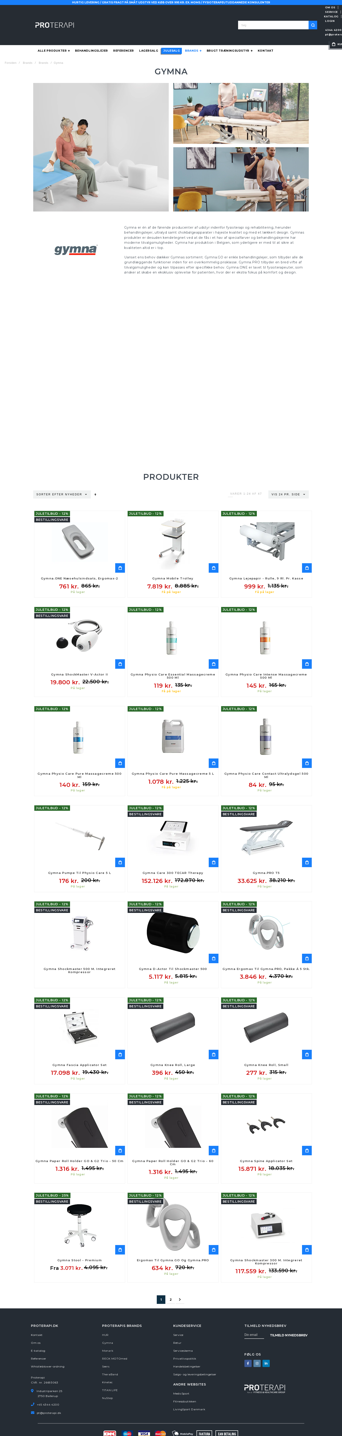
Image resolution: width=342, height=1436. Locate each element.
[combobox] (171, 16)
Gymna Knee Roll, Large (172, 1047)
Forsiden (10, 45)
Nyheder (74, 476)
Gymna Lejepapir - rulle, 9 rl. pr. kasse (266, 561)
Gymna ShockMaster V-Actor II (79, 657)
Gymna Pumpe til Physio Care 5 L (79, 855)
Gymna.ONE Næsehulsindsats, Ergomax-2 (79, 561)
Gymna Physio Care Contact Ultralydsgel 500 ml (266, 757)
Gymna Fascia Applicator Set (79, 1047)
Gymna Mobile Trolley (172, 561)
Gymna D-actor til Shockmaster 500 (173, 951)
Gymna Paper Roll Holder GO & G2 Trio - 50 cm (79, 1143)
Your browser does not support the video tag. (171, 357)
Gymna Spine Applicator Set (266, 1143)
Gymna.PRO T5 (266, 855)
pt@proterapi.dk (261, 16)
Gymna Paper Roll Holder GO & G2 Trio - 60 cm (172, 1145)
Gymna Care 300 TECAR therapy (173, 855)
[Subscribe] (288, 1317)
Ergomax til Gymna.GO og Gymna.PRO (173, 1242)
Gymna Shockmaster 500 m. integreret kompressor (80, 952)
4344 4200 (234, 16)
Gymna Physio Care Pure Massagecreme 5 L (173, 756)
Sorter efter (50, 476)
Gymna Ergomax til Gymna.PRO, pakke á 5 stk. (266, 951)
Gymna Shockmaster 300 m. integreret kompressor (266, 1244)
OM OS (231, 7)
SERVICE (248, 7)
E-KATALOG (270, 7)
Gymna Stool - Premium (79, 1242)
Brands (27, 45)
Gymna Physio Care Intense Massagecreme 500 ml (266, 658)
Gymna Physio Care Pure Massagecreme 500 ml (79, 757)
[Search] (206, 16)
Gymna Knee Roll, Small (266, 1047)
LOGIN (289, 7)
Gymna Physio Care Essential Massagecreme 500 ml (173, 658)
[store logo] (54, 16)
